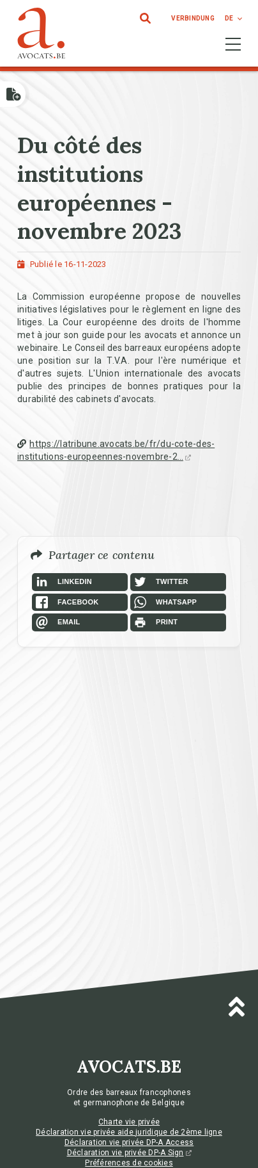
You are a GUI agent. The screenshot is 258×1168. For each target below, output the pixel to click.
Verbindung (193, 18)
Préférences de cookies (129, 1162)
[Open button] (13, 94)
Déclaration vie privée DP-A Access (129, 1142)
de (229, 18)
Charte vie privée (129, 1121)
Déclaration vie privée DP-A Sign (129, 1152)
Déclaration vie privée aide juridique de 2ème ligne (129, 1132)
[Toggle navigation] (233, 44)
